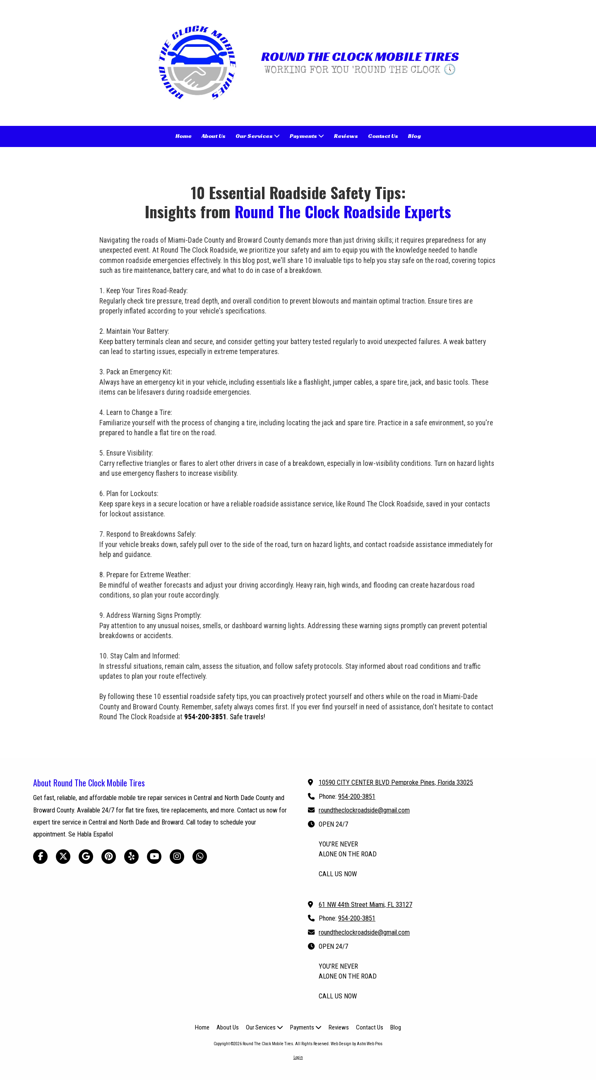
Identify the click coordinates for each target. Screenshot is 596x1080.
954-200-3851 (356, 796)
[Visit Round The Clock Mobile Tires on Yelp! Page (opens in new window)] (131, 856)
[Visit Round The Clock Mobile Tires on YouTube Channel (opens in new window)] (154, 856)
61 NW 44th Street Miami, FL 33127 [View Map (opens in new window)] (365, 905)
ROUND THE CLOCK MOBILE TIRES (360, 56)
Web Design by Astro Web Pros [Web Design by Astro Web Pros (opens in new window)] (356, 1043)
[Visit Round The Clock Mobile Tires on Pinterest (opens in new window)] (108, 856)
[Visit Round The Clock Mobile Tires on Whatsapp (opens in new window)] (199, 856)
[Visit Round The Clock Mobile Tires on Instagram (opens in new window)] (177, 856)
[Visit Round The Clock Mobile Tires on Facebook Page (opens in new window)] (40, 856)
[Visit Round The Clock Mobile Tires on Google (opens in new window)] (86, 856)
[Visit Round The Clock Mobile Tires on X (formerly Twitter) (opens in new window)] (63, 856)
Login (298, 1057)
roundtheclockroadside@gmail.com (364, 810)
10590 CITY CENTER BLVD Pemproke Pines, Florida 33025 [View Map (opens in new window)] (396, 782)
